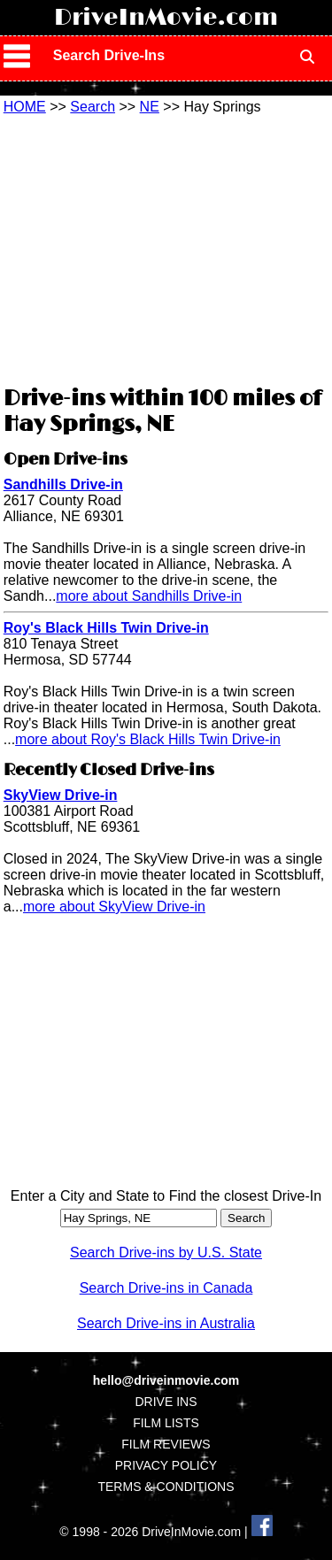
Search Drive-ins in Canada (166, 1287)
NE (149, 106)
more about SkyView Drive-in (114, 906)
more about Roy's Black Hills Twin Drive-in (148, 739)
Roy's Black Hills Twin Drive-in (106, 627)
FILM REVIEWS (165, 1444)
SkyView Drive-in (61, 795)
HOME (25, 106)
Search (92, 106)
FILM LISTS (166, 1423)
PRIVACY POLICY (166, 1465)
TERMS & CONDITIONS (165, 1486)
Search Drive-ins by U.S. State (166, 1252)
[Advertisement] (166, 248)
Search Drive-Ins (109, 55)
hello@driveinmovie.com (166, 1380)
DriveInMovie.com (166, 18)
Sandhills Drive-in (63, 484)
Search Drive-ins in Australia (166, 1323)
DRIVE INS (166, 1402)
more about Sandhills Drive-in (149, 595)
